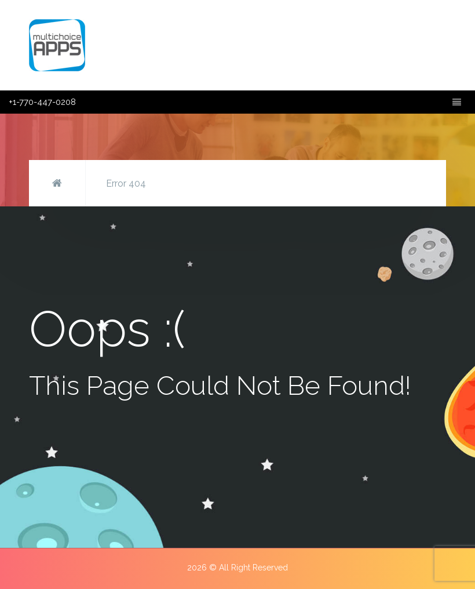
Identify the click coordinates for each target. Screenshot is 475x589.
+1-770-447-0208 (42, 102)
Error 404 (126, 183)
